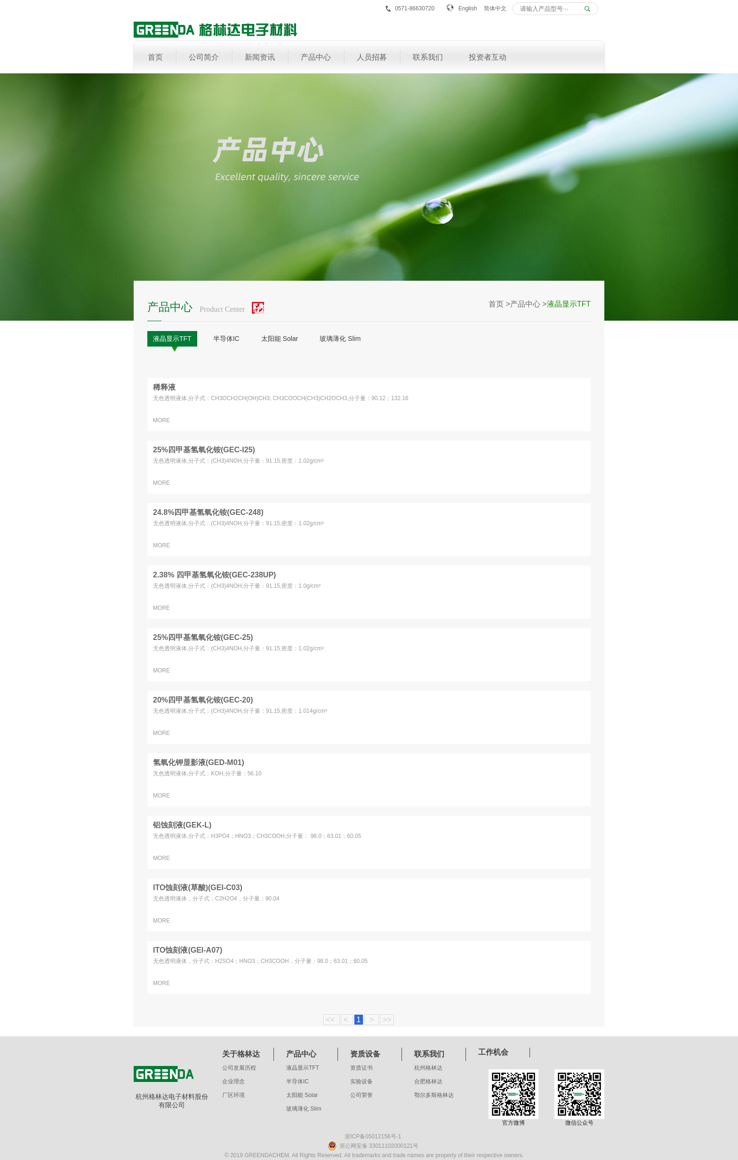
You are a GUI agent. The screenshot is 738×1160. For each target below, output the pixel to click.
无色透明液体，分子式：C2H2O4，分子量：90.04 (216, 898)
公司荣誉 (361, 1095)
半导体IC (226, 338)
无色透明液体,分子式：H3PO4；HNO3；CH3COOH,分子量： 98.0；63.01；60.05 (257, 836)
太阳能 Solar (279, 338)
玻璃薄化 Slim (340, 338)
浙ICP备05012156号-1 (373, 1136)
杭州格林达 (428, 1068)
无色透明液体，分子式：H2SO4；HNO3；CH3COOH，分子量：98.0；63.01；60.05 (260, 961)
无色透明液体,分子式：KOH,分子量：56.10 (207, 773)
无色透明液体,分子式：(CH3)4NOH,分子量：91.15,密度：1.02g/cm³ (238, 461)
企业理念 (233, 1081)
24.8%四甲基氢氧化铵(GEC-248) (208, 512)
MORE (161, 420)
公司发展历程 (239, 1068)
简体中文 (495, 8)
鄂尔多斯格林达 (434, 1095)
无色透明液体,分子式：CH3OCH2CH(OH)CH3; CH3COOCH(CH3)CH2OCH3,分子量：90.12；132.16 (281, 398)
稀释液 (164, 387)
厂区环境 (233, 1095)
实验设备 (361, 1081)
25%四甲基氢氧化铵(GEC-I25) (204, 450)
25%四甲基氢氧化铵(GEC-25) (203, 637)
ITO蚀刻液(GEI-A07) (187, 950)
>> (387, 1020)
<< (331, 1020)
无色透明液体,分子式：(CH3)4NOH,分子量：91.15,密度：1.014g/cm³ (240, 711)
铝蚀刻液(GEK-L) (182, 825)
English (467, 8)
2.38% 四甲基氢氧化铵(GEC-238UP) (214, 575)
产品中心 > (528, 304)
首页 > (499, 304)
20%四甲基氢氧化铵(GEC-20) (203, 700)
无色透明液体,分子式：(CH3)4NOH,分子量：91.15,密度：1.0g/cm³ (237, 586)
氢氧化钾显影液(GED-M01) (198, 762)
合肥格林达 (428, 1081)
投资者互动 (487, 57)
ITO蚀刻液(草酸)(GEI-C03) (197, 888)
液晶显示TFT (172, 338)
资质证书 (361, 1068)
